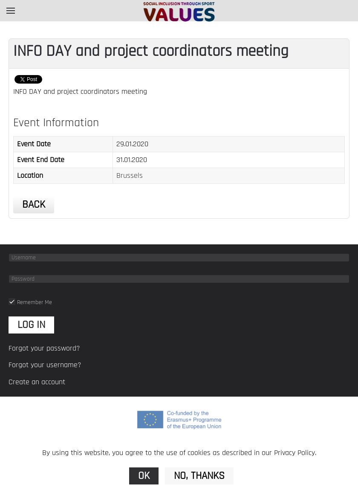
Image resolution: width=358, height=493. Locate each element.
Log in (31, 325)
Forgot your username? (45, 365)
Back (33, 205)
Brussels (129, 175)
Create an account (37, 382)
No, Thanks (199, 476)
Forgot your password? (44, 348)
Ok (144, 476)
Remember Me (30, 302)
